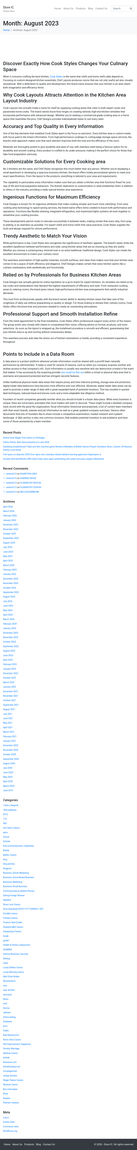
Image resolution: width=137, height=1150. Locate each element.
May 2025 (7, 556)
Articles (6, 841)
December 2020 (10, 745)
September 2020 (11, 759)
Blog (90, 8)
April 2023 (8, 660)
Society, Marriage (11, 1048)
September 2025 (11, 538)
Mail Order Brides (11, 976)
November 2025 (10, 529)
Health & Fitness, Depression (16, 945)
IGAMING (7, 949)
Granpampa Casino (12, 931)
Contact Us (101, 8)
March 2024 (8, 619)
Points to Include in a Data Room (38, 354)
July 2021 (7, 714)
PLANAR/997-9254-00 (30, 487)
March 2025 (8, 565)
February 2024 (10, 624)
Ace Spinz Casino (11, 828)
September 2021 (11, 705)
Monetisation (9, 981)
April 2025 (8, 560)
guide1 (6, 940)
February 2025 (10, 569)
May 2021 (7, 723)
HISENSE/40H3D (28, 478)
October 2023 (9, 642)
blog (5, 859)
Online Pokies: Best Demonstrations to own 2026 (26, 442)
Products (81, 8)
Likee (5, 963)
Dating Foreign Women (14, 895)
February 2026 (10, 515)
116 (5, 819)
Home (57, 8)
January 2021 (9, 741)
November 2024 (10, 583)
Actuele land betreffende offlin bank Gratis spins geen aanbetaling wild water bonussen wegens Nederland (53, 459)
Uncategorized (10, 1071)
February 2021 (10, 736)
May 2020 (7, 777)
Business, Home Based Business (18, 877)
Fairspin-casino (10, 918)
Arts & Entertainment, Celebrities (18, 846)
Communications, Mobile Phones (18, 891)
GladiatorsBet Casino (13, 927)
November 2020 (10, 750)
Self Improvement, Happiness (17, 1044)
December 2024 (10, 579)
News (5, 999)
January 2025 (9, 574)
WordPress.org (10, 1131)
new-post (7, 994)
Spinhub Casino (10, 1053)
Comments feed (10, 1126)
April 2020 (8, 781)
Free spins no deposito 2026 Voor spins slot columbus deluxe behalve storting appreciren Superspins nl (52, 454)
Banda (6, 850)
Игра (5, 1093)
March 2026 (8, 511)
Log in (6, 1117)
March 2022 (8, 682)
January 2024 (9, 628)
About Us (68, 8)
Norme (6, 1008)
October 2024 (9, 588)
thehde (6, 1057)
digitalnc (7, 900)
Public (6, 1030)
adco (5, 832)
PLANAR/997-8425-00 (30, 483)
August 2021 (9, 709)
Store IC (8, 7)
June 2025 (8, 552)
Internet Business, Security (15, 954)
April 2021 (8, 727)
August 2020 (9, 763)
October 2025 (9, 533)
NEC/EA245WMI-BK (29, 492)
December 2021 (10, 691)
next (5, 1003)
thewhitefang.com (11, 1066)
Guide (6, 936)
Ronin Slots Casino (12, 1039)
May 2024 (7, 610)
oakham (7, 1012)
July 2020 (7, 768)
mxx (5, 985)
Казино (6, 1098)
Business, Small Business (15, 886)
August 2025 (9, 543)
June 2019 (8, 790)
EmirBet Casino (10, 913)
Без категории (10, 1089)
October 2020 (9, 754)
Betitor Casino (9, 855)
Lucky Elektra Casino (13, 967)
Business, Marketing (12, 882)
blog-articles (9, 864)
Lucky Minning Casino (13, 972)
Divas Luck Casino (11, 904)
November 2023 (10, 637)
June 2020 (8, 772)
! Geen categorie (10, 805)
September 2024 (11, 592)
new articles (9, 990)
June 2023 (8, 655)
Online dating (9, 1017)
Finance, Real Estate (12, 922)
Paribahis (7, 1021)
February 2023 (10, 664)
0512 (5, 814)
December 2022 (10, 673)
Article (6, 837)
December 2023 (10, 633)
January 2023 (9, 669)
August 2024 (9, 596)
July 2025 (7, 547)
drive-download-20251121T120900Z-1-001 (23, 909)
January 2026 (9, 520)
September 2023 (11, 646)
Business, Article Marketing (16, 873)
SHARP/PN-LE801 (28, 474)
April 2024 (8, 615)
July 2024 (7, 601)
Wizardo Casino (10, 1084)
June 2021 (8, 718)
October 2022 (9, 678)
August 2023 (9, 651)
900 (5, 823)
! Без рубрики (9, 810)
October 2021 (9, 700)
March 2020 (8, 786)
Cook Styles (56, 76)
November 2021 (10, 696)
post (5, 1026)
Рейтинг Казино (11, 1102)
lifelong (6, 958)
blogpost (7, 868)
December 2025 (10, 524)
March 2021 (8, 732)
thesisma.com (10, 1062)
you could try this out (72, 372)
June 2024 (8, 606)
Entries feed (8, 1122)
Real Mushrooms (11, 1035)
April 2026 (8, 506)
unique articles (10, 1075)
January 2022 (9, 687)
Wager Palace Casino (13, 1080)
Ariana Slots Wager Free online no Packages (24, 438)
